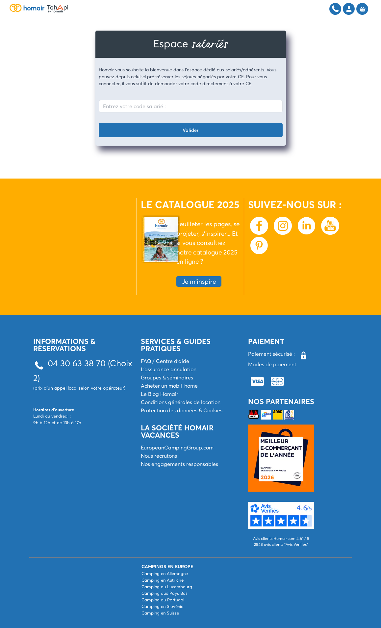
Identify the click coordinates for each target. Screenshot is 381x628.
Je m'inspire (199, 281)
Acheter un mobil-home (169, 385)
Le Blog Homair (159, 393)
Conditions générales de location (180, 402)
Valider (190, 130)
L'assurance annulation (168, 369)
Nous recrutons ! (160, 455)
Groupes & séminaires (167, 377)
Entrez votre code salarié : (134, 106)
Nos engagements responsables (179, 463)
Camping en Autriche (162, 580)
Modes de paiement (272, 364)
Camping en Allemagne (164, 573)
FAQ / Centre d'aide (165, 360)
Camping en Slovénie (162, 606)
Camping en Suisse (160, 613)
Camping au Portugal (162, 600)
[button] (281, 515)
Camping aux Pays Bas (164, 593)
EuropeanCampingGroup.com (177, 447)
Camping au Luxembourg (166, 587)
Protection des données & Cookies (181, 410)
